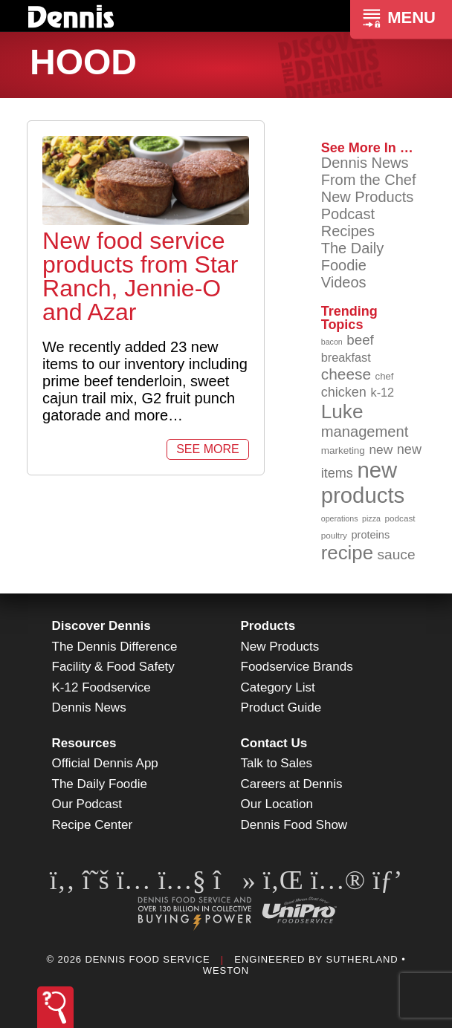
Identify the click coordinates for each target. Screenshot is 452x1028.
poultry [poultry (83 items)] (334, 535)
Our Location (277, 804)
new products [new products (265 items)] (363, 482)
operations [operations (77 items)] (339, 518)
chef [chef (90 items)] (384, 376)
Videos (344, 282)
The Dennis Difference (115, 647)
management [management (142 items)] (365, 431)
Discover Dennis (101, 626)
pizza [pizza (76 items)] (371, 518)
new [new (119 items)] (381, 449)
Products (268, 626)
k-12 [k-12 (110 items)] (382, 392)
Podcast (348, 214)
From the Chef (368, 180)
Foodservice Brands (297, 667)
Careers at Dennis (292, 784)
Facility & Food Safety (113, 667)
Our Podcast (87, 804)
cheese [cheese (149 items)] (346, 374)
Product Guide (281, 707)
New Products (367, 197)
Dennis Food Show (294, 825)
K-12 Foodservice (101, 687)
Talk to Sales (276, 763)
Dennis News (365, 162)
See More (207, 449)
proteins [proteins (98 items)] (370, 535)
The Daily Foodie (352, 256)
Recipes (348, 231)
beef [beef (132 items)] (360, 340)
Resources (84, 743)
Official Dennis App (105, 763)
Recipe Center (92, 825)
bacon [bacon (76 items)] (332, 341)
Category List (278, 687)
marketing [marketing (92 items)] (343, 450)
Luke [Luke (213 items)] (342, 411)
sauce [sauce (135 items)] (397, 554)
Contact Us (274, 743)
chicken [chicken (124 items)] (344, 392)
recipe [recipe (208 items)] (347, 552)
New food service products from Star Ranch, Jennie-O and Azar (140, 276)
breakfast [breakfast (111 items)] (346, 357)
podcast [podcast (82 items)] (400, 518)
